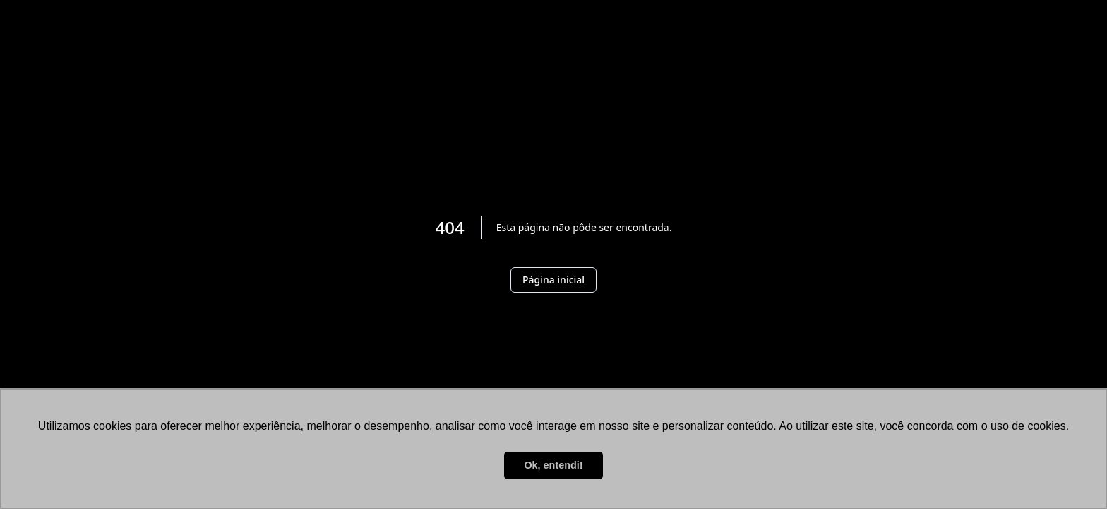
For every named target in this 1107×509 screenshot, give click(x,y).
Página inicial (553, 279)
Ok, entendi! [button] (553, 465)
